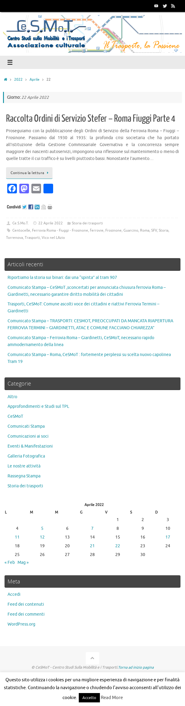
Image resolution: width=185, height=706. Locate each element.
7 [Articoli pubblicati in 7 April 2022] (92, 528)
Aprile (35, 79)
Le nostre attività (24, 466)
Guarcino (130, 230)
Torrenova (14, 237)
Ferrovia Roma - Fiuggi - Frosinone (60, 230)
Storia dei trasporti (87, 223)
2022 (18, 79)
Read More (112, 698)
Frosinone (113, 230)
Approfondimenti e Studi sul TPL (38, 406)
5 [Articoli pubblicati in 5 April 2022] (42, 528)
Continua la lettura (30, 172)
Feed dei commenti (26, 614)
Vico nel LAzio (53, 237)
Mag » (23, 562)
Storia (163, 230)
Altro (12, 396)
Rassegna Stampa (24, 476)
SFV (154, 230)
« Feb (10, 562)
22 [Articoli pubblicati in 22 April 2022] (117, 545)
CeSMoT (15, 416)
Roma (144, 230)
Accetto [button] (89, 697)
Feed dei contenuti (26, 604)
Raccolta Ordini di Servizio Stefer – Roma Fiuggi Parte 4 (90, 118)
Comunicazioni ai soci (28, 436)
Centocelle (21, 230)
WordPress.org (21, 624)
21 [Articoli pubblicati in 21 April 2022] (92, 545)
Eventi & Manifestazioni (30, 446)
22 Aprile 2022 (50, 223)
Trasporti (32, 237)
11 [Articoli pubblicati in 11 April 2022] (17, 537)
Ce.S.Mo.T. (20, 223)
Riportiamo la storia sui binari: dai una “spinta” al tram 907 (62, 277)
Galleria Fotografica (26, 456)
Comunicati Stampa (26, 426)
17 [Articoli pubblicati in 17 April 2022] (167, 537)
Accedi (14, 594)
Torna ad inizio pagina (136, 667)
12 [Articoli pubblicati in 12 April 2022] (42, 537)
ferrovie (97, 230)
